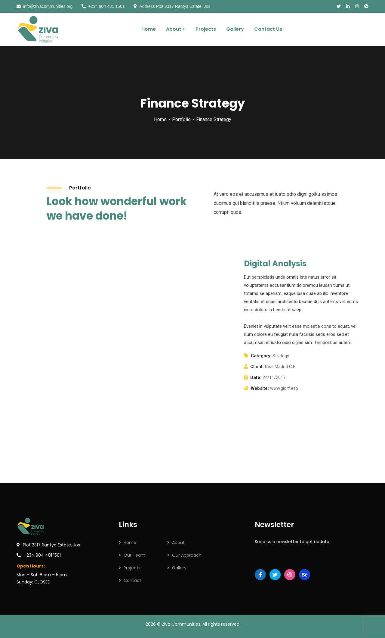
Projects (132, 568)
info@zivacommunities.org (44, 6)
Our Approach (187, 555)
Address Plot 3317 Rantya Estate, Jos (172, 6)
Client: (257, 366)
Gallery (179, 568)
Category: (261, 355)
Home (160, 119)
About (178, 542)
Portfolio (181, 119)
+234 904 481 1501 (103, 6)
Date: (255, 377)
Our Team (134, 555)
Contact (132, 580)
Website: (260, 388)
